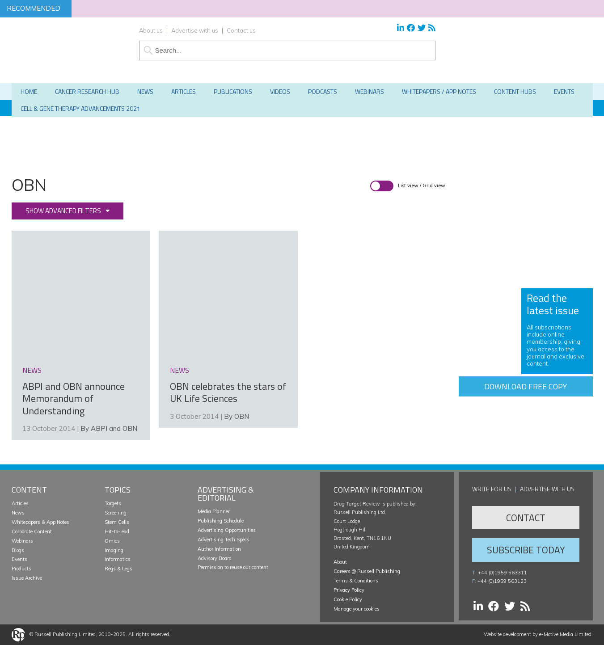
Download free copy (525, 386)
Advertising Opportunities (227, 530)
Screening (116, 513)
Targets (113, 503)
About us (151, 30)
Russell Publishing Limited (65, 634)
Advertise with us (194, 30)
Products (21, 568)
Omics (112, 541)
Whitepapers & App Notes (40, 522)
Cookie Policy (348, 599)
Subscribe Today (526, 550)
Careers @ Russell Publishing (367, 571)
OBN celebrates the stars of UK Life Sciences (228, 392)
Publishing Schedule (221, 521)
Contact (525, 517)
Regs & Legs (118, 568)
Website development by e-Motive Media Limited (537, 634)
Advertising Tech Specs (223, 539)
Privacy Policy (349, 590)
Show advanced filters (63, 211)
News (18, 513)
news (32, 370)
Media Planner (214, 511)
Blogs (18, 550)
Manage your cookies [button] (357, 609)
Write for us (491, 488)
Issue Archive (27, 578)
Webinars (22, 541)
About (340, 562)
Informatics (118, 559)
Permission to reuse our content (233, 567)
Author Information (219, 549)
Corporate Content (32, 531)
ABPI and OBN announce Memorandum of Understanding (73, 398)
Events (19, 559)
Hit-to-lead (117, 531)
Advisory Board (215, 558)
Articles (20, 503)
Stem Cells (117, 522)
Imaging (114, 550)
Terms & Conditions (356, 581)
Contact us (241, 30)
